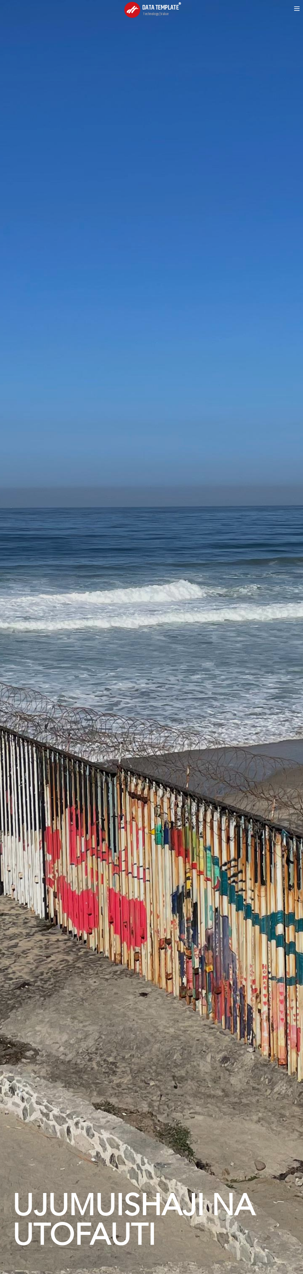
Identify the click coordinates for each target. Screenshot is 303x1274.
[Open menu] (297, 8)
